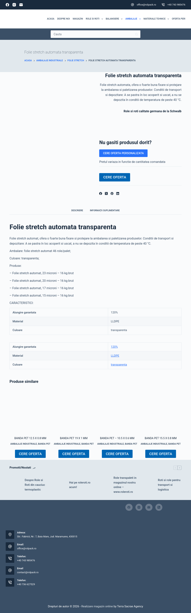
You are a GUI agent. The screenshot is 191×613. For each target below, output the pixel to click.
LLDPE (115, 355)
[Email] (21, 4)
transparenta (119, 364)
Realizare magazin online (97, 606)
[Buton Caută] (136, 34)
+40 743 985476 (176, 4)
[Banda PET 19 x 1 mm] (73, 411)
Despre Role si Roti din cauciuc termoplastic (35, 484)
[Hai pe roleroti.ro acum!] (59, 485)
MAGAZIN (78, 18)
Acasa (50, 18)
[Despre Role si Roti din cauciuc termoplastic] (15, 485)
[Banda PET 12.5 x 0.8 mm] (30, 411)
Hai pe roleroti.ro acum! (79, 485)
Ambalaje (133, 19)
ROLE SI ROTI (95, 19)
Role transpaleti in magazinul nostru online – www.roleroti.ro (124, 485)
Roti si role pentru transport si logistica (169, 484)
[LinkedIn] (117, 193)
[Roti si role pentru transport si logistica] (148, 485)
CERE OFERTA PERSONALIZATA (123, 153)
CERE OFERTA (114, 177)
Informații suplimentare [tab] (105, 210)
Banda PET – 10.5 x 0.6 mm (117, 438)
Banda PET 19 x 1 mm (73, 438)
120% (114, 346)
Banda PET (44, 444)
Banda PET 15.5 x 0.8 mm (161, 438)
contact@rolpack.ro (28, 572)
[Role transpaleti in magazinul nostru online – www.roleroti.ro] (104, 485)
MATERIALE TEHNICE (157, 19)
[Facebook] (7, 4)
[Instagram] (14, 4)
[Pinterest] (112, 193)
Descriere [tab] (77, 210)
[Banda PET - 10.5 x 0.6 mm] (117, 411)
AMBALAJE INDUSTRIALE (23, 444)
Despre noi (63, 18)
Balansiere (115, 19)
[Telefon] (159, 507)
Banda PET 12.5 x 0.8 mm (30, 438)
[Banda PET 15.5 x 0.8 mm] (161, 411)
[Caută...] (92, 34)
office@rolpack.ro (146, 4)
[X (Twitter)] (106, 193)
